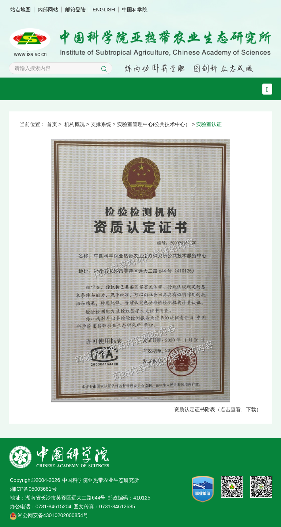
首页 (52, 124)
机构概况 (74, 124)
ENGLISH (104, 9)
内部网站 (48, 9)
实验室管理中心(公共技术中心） (154, 124)
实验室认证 (209, 124)
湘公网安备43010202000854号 (53, 515)
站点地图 (20, 9)
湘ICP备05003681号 (33, 489)
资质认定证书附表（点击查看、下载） (217, 409)
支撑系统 (101, 124)
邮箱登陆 (75, 9)
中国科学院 (134, 9)
